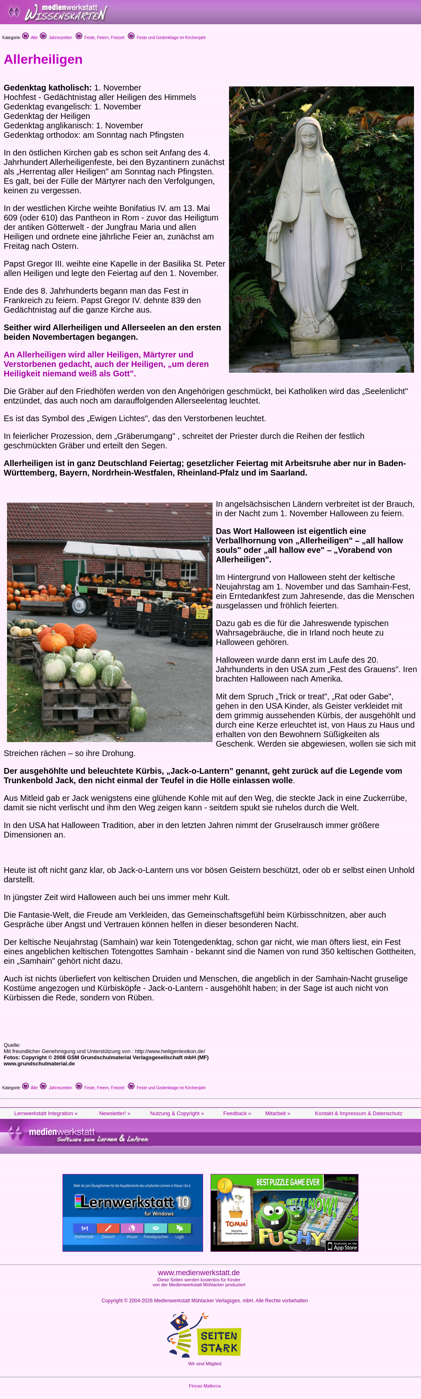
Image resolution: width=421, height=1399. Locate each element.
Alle (30, 37)
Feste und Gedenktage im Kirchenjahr (167, 37)
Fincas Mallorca (204, 1385)
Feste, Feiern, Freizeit (100, 37)
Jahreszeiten (56, 37)
